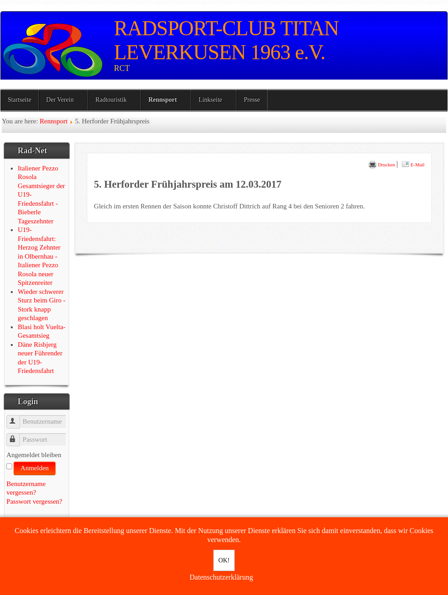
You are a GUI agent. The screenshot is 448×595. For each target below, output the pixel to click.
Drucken (382, 164)
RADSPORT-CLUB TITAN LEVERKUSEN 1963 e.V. (226, 40)
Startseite (19, 99)
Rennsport (162, 99)
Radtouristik (111, 99)
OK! (224, 560)
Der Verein (60, 99)
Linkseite (210, 99)
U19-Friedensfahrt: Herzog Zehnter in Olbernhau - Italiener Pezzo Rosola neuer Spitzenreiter (39, 256)
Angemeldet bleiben (33, 454)
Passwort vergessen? (34, 501)
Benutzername (17, 417)
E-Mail (413, 164)
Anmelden (34, 468)
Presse (252, 99)
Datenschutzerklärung (221, 577)
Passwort (17, 435)
